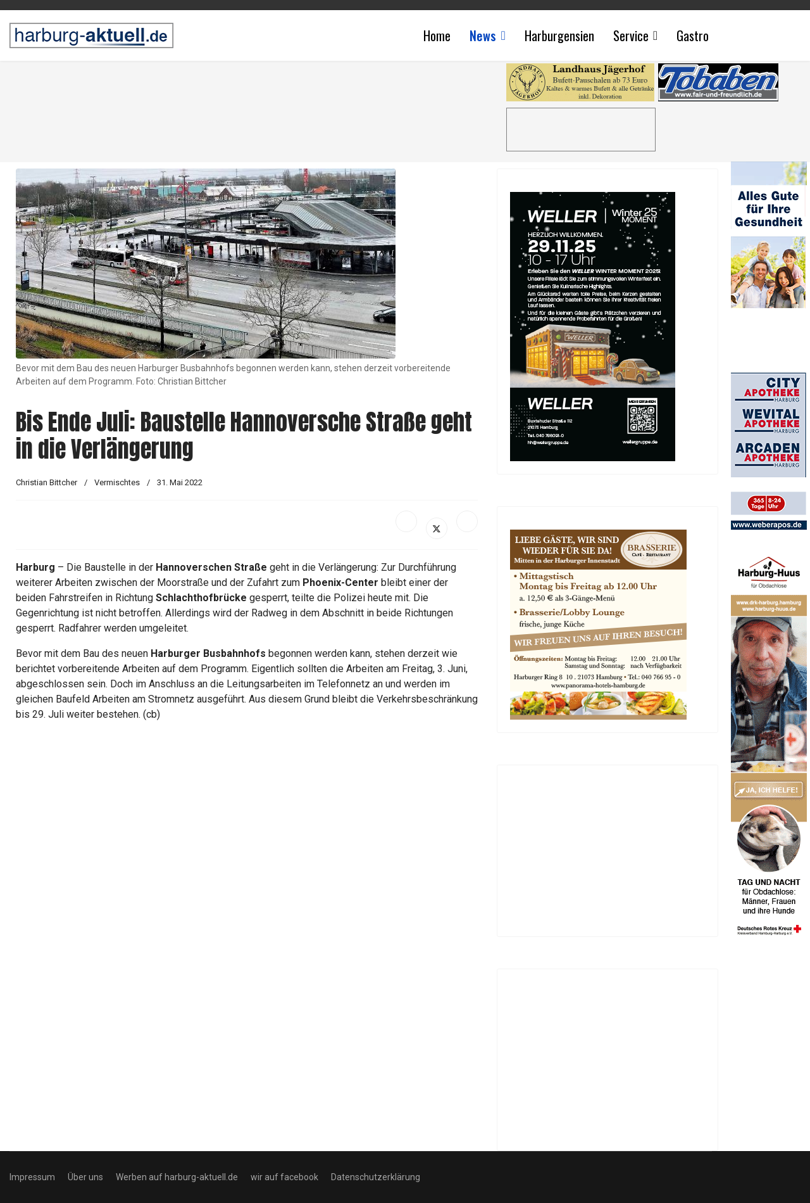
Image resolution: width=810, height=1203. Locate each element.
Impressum (32, 1177)
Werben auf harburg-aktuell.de (177, 1177)
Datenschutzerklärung (375, 1177)
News (483, 35)
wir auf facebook (284, 1177)
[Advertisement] (253, 107)
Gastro (692, 35)
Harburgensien (559, 35)
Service (631, 35)
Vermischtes (117, 482)
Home (437, 35)
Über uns (85, 1177)
